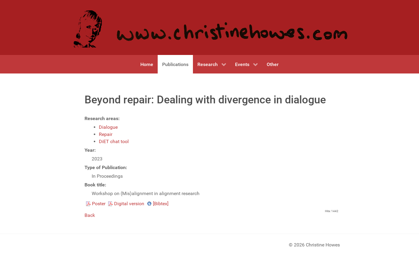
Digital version (129, 203)
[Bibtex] (160, 203)
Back (90, 215)
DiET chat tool (114, 141)
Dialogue (108, 127)
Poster (98, 203)
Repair (105, 134)
